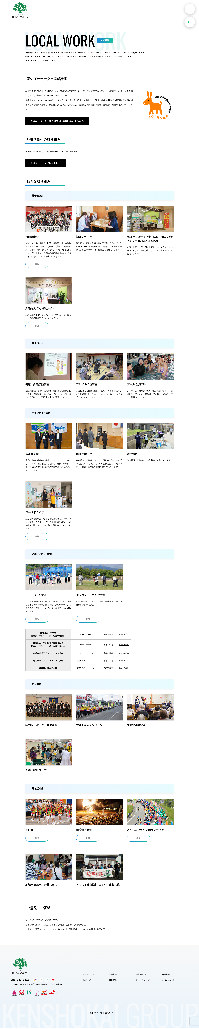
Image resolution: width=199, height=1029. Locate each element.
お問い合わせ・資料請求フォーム (70, 930)
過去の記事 (124, 635)
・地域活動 (112, 981)
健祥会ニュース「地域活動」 (46, 163)
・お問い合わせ (167, 981)
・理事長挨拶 (140, 975)
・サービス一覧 (88, 975)
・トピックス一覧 (142, 981)
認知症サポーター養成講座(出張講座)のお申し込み (57, 121)
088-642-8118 (20, 980)
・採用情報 (165, 975)
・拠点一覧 (86, 981)
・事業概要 (112, 975)
